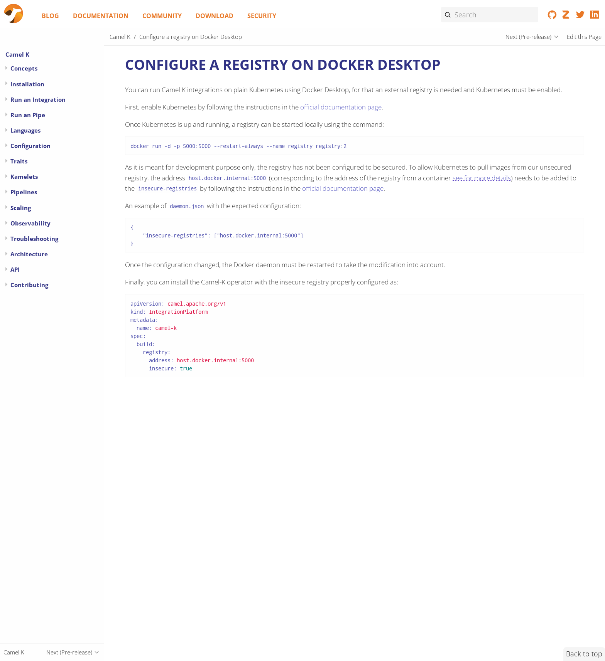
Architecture (29, 254)
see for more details (482, 177)
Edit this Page (584, 36)
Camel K (17, 54)
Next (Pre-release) (528, 36)
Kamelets (24, 176)
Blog (50, 16)
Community (162, 16)
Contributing (29, 285)
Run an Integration (38, 99)
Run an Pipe (27, 115)
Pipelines (23, 192)
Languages (25, 130)
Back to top (584, 653)
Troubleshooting (34, 238)
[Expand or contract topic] (6, 68)
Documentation (100, 16)
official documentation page (341, 107)
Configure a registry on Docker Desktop (190, 36)
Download (214, 16)
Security (261, 16)
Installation (27, 84)
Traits (18, 161)
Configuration (30, 145)
